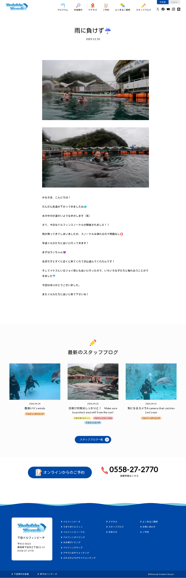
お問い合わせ (149, 527)
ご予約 (106, 7)
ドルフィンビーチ (72, 522)
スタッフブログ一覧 (91, 439)
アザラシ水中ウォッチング (76, 553)
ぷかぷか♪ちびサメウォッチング (79, 558)
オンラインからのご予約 (60, 472)
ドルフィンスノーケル (74, 532)
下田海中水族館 (21, 574)
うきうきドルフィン (73, 527)
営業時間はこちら (129, 476)
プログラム (62, 7)
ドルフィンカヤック (73, 547)
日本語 (163, 2)
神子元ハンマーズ (48, 574)
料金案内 (78, 7)
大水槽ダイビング (72, 542)
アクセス (92, 7)
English (174, 2)
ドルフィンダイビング (74, 537)
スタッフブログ (143, 7)
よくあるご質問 (122, 7)
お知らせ (113, 532)
